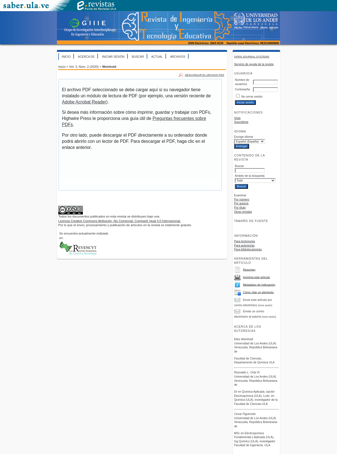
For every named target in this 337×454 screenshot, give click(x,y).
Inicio (66, 56)
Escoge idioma (243, 136)
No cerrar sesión (252, 96)
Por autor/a (241, 203)
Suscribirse (241, 122)
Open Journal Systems (251, 56)
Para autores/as (244, 245)
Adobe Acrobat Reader (84, 102)
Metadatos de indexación (259, 284)
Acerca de (86, 56)
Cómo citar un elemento (258, 292)
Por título (240, 207)
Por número (241, 199)
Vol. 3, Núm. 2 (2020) (84, 66)
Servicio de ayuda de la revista (254, 64)
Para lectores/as (244, 241)
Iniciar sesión (113, 56)
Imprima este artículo (256, 277)
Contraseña (242, 89)
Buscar (138, 56)
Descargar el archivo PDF (204, 74)
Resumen (249, 269)
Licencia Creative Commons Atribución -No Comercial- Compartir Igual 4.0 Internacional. (119, 221)
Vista (237, 118)
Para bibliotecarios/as (248, 249)
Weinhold (109, 66)
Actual (157, 56)
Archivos (177, 56)
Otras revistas (243, 211)
